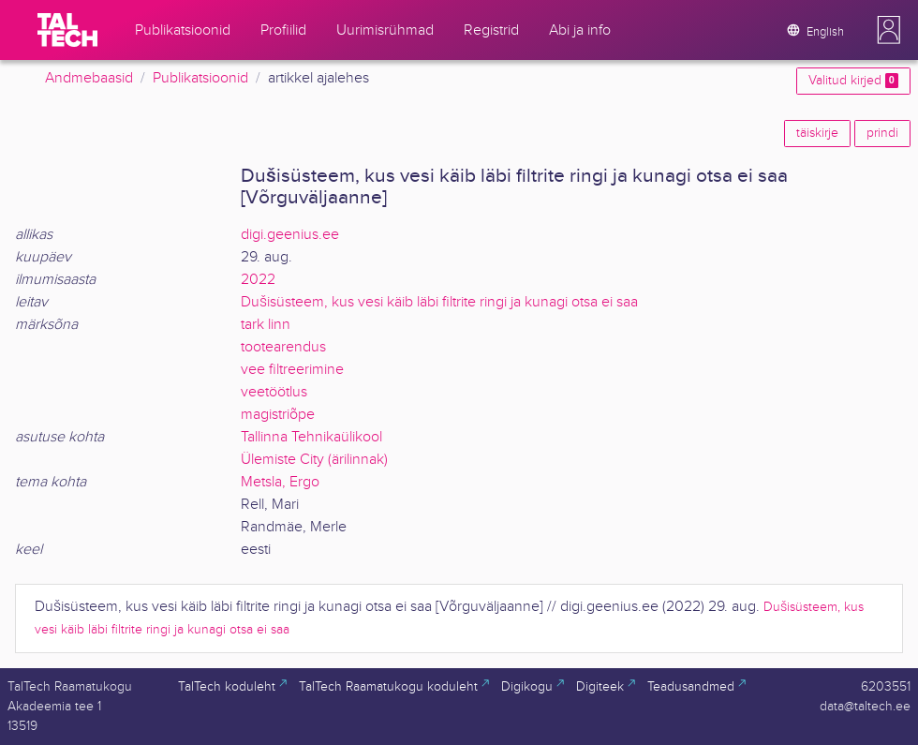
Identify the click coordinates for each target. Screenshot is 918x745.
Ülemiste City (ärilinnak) (314, 460)
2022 (258, 280)
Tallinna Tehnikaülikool (311, 437)
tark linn (265, 325)
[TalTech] (67, 30)
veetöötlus (274, 392)
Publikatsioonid (200, 78)
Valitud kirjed (853, 80)
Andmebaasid (89, 78)
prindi (882, 133)
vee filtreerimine (292, 370)
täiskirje (817, 133)
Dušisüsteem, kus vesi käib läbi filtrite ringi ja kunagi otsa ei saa (439, 302)
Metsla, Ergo (280, 482)
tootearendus (283, 347)
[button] (889, 30)
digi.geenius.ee (290, 235)
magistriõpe (278, 415)
